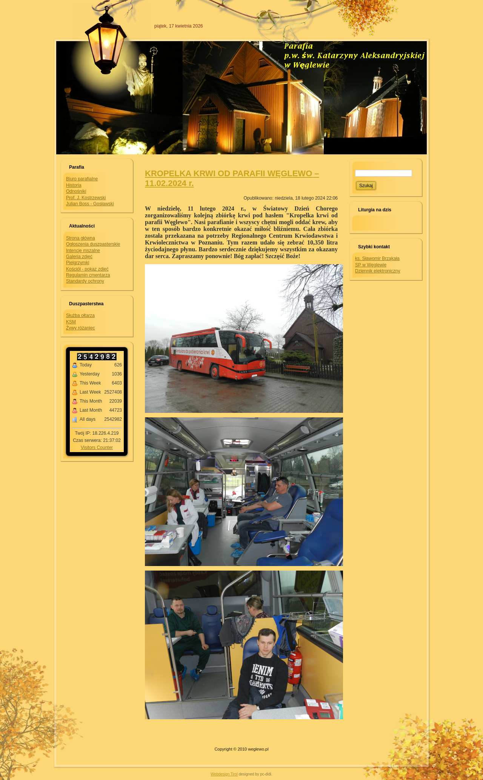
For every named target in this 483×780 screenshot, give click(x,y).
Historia (74, 185)
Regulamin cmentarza (88, 275)
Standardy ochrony (85, 281)
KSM (71, 322)
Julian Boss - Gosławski (90, 203)
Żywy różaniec (80, 328)
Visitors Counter (97, 447)
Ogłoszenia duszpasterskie (93, 244)
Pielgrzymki (77, 262)
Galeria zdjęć (79, 256)
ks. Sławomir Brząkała (377, 258)
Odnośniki (76, 191)
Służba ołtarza (80, 315)
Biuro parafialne (82, 179)
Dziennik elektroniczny (377, 271)
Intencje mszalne (83, 250)
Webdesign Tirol (224, 774)
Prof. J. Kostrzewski (86, 197)
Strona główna (80, 238)
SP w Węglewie (370, 265)
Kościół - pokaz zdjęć (87, 269)
